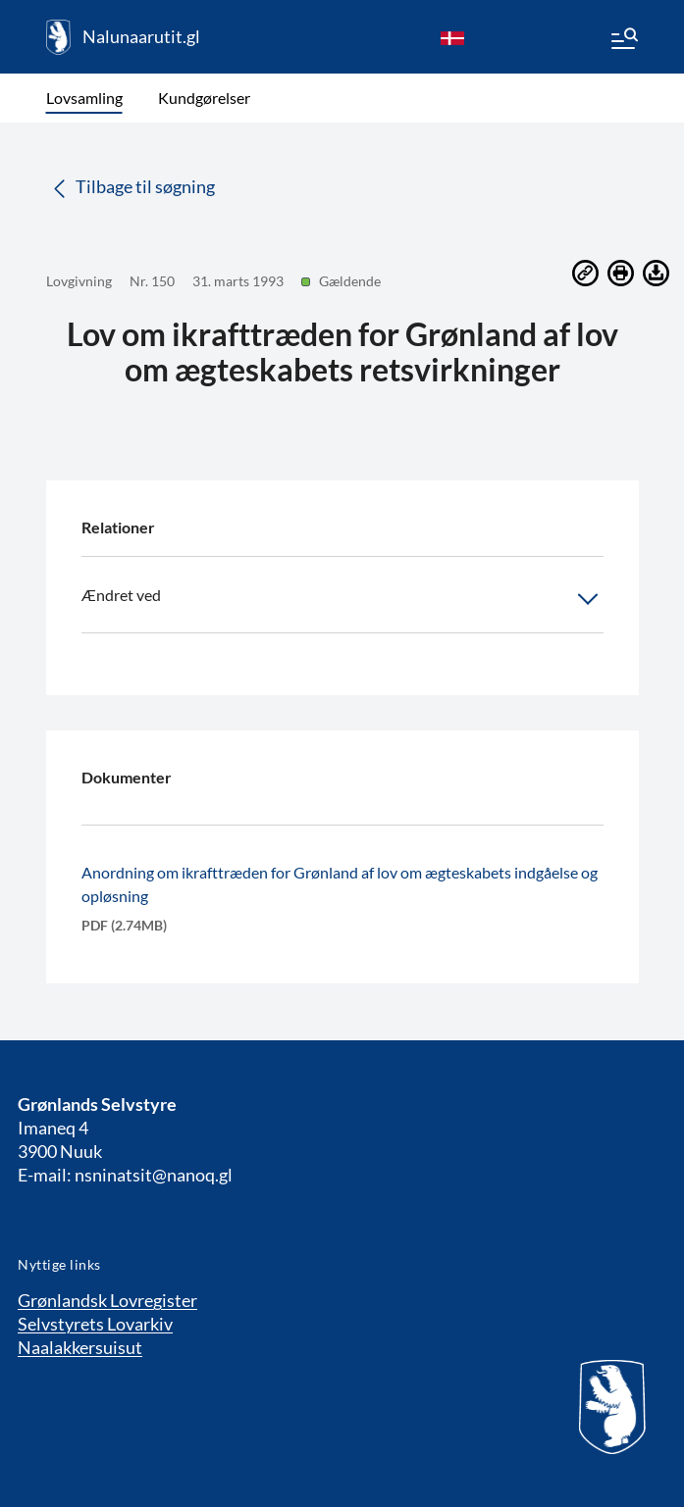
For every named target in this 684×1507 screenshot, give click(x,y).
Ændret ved (342, 599)
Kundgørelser (204, 97)
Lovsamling (84, 97)
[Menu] (623, 41)
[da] (452, 37)
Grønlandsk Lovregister (107, 1300)
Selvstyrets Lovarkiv (95, 1323)
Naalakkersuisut (80, 1347)
